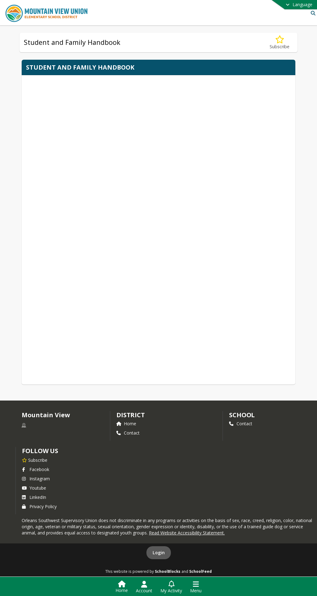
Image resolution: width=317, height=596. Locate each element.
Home (126, 424)
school (242, 415)
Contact (128, 433)
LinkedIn (34, 497)
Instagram (36, 479)
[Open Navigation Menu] (196, 587)
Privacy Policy (39, 506)
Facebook (35, 469)
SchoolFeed (200, 571)
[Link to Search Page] (311, 13)
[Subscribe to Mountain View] (34, 460)
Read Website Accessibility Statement (186, 533)
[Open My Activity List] (171, 587)
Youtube (34, 488)
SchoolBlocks (167, 571)
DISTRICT (130, 415)
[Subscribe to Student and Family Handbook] (279, 42)
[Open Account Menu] (144, 587)
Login (159, 552)
